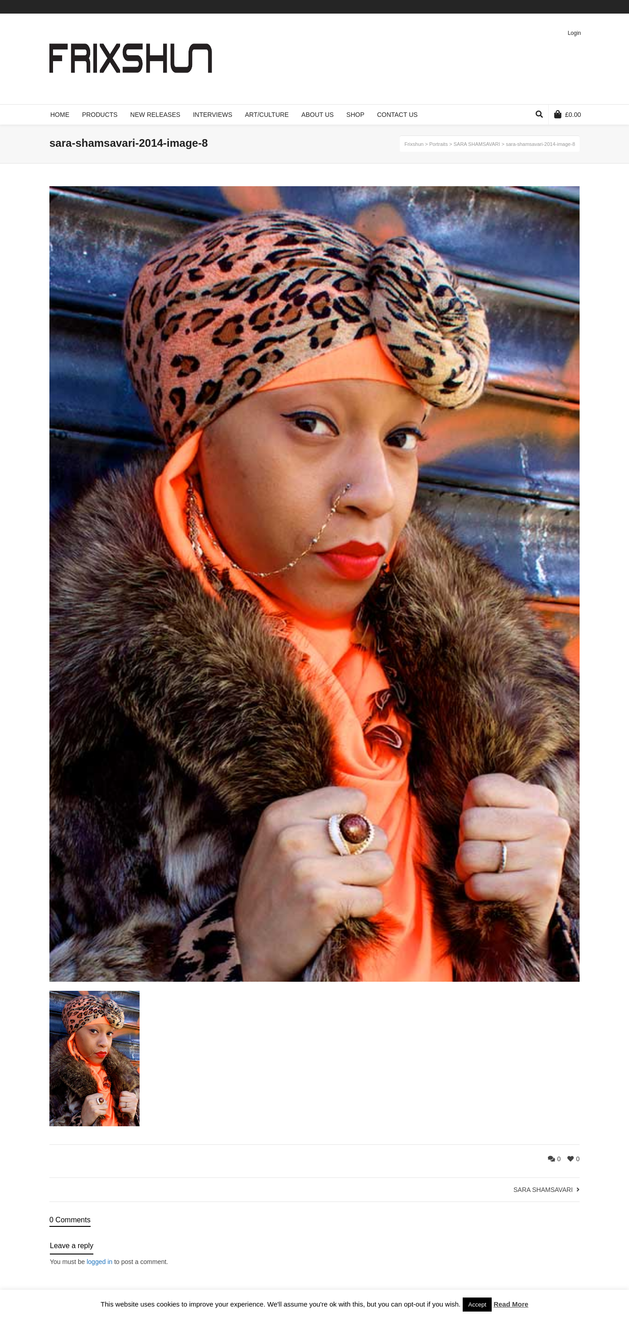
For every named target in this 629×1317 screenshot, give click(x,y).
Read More (511, 1304)
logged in (99, 1261)
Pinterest (565, 6)
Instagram (578, 6)
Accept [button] (477, 1304)
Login (574, 33)
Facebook (539, 6)
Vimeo (552, 6)
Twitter (526, 6)
